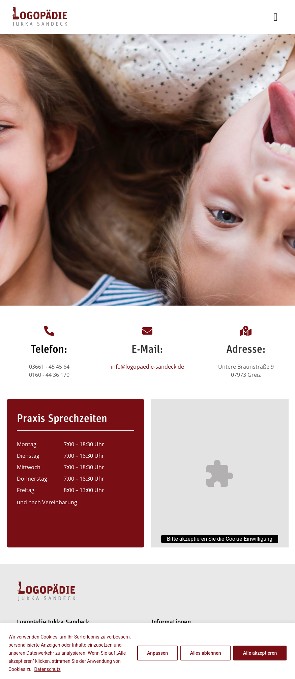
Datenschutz (47, 669)
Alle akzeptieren (260, 653)
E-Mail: (147, 350)
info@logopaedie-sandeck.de (147, 366)
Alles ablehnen (205, 653)
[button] (276, 17)
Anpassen (157, 653)
